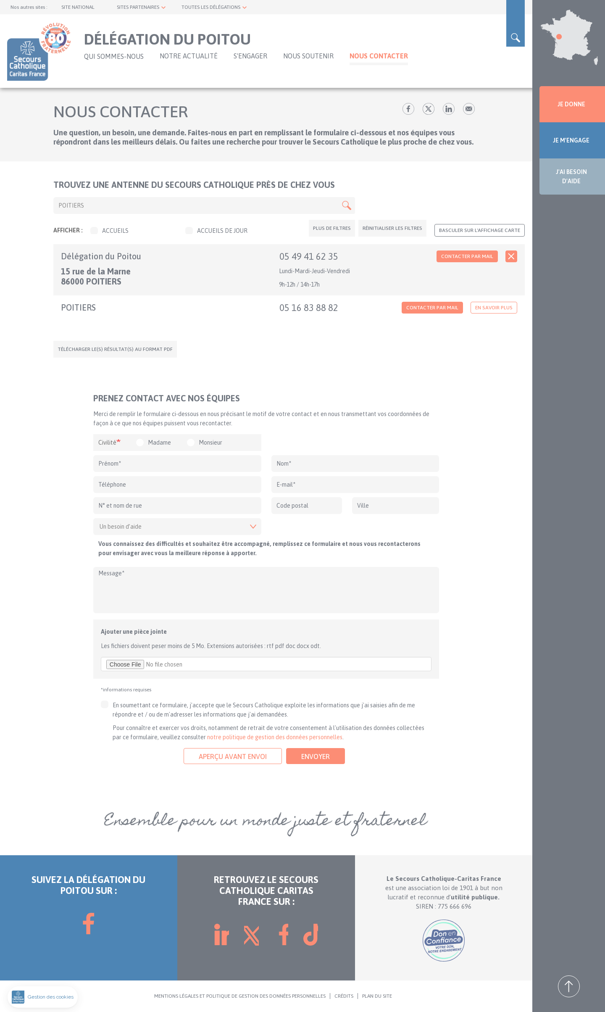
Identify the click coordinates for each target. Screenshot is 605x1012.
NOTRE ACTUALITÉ (189, 56)
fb (408, 109)
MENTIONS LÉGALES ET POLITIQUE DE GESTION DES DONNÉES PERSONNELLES (240, 996)
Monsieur (210, 442)
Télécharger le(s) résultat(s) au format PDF (115, 349)
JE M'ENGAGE (571, 140)
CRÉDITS (343, 996)
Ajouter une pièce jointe (134, 631)
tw (428, 109)
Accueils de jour (216, 231)
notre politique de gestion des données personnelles (274, 737)
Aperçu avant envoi (233, 756)
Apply (346, 205)
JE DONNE (571, 104)
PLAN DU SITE (377, 996)
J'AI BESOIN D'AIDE (571, 176)
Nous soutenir (308, 56)
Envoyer (315, 756)
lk (449, 109)
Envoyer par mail (469, 109)
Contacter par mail (467, 256)
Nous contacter (379, 56)
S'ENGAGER (250, 56)
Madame (159, 442)
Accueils (109, 231)
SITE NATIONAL (78, 7)
